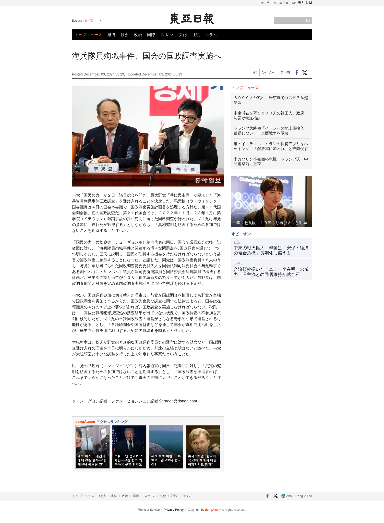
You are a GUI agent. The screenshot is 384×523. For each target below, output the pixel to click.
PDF (293, 2)
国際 (151, 35)
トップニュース (88, 35)
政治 (138, 35)
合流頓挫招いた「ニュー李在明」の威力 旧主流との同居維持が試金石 (271, 272)
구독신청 (266, 2)
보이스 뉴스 (281, 2)
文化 (183, 35)
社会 (125, 35)
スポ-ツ (166, 35)
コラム (211, 35)
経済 (111, 35)
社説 (196, 35)
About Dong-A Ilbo (296, 496)
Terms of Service (149, 509)
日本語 (89, 20)
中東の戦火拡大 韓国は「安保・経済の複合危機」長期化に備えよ (271, 250)
